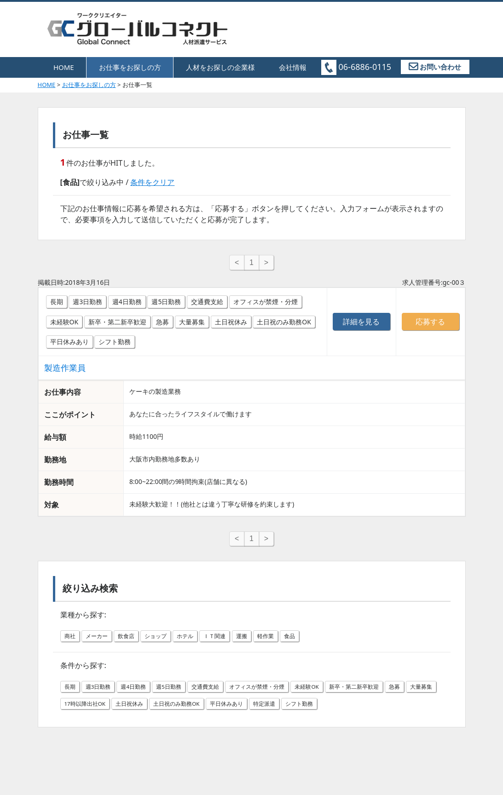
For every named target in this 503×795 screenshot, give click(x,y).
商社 (70, 641)
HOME (63, 67)
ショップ (166, 641)
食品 (313, 641)
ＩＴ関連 (231, 641)
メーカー (100, 641)
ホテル (198, 641)
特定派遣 (351, 708)
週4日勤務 (127, 304)
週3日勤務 (87, 304)
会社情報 (292, 67)
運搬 (260, 641)
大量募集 (192, 324)
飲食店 (133, 641)
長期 (56, 304)
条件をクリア (152, 182)
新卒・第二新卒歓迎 (117, 324)
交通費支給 (207, 304)
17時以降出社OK (147, 708)
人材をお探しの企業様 (220, 67)
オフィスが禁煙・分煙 (265, 304)
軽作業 (287, 641)
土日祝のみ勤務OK (284, 324)
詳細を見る (361, 324)
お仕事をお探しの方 (130, 67)
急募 (162, 324)
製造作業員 (65, 369)
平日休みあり (69, 344)
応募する (430, 324)
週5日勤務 (166, 304)
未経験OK (64, 324)
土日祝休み (231, 324)
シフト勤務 (114, 344)
